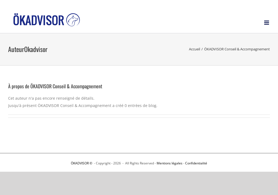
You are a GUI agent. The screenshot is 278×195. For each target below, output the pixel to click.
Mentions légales (169, 163)
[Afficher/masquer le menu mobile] (267, 22)
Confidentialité (196, 163)
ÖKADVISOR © (82, 163)
